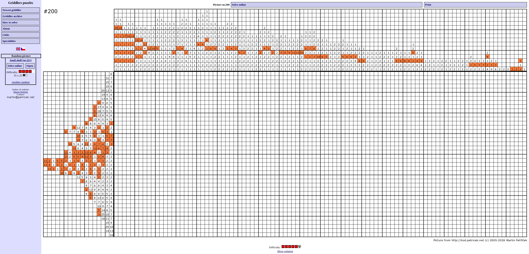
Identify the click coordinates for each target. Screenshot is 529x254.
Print (428, 4)
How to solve (10, 22)
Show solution (285, 251)
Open (30, 65)
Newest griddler (11, 10)
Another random (21, 82)
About (6, 28)
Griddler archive (12, 16)
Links (5, 34)
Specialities (9, 41)
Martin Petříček (20, 92)
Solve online (15, 65)
